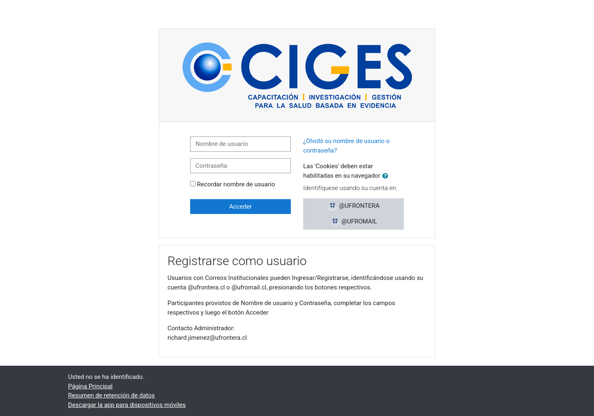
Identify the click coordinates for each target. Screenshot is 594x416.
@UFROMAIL (353, 222)
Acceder (240, 206)
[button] (387, 176)
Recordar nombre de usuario (236, 184)
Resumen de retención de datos (111, 395)
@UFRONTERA (354, 206)
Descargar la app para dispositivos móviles (127, 405)
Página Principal (90, 386)
